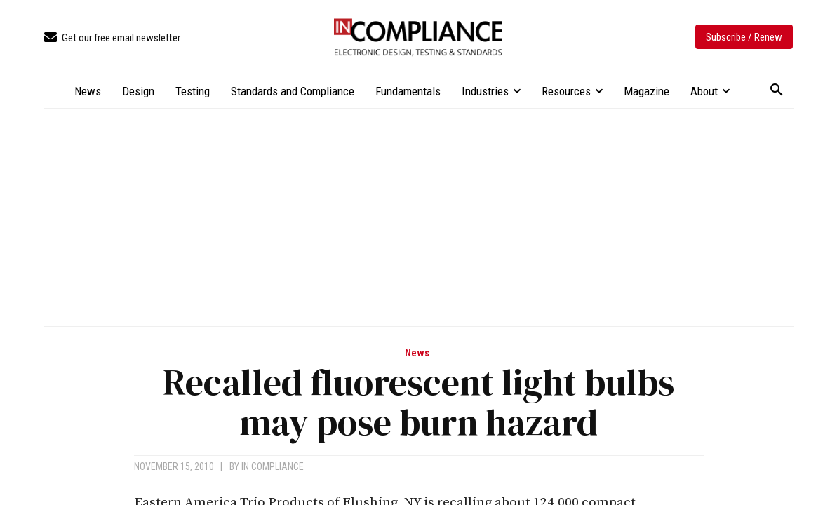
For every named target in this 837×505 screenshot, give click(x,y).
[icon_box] (112, 38)
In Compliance (272, 466)
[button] (777, 90)
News (417, 353)
